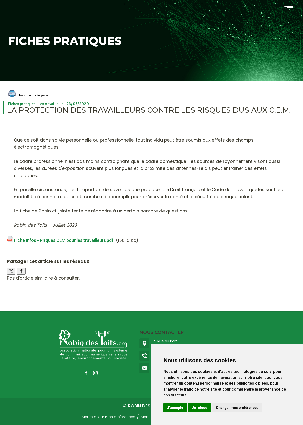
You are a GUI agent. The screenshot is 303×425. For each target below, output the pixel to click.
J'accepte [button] (175, 408)
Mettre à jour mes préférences (108, 416)
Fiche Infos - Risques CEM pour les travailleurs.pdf (63, 240)
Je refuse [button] (199, 408)
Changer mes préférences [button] (237, 408)
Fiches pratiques (22, 104)
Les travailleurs (51, 104)
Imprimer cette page (28, 95)
